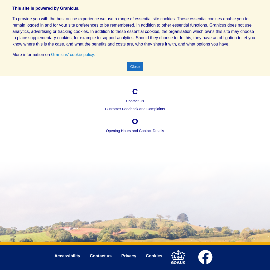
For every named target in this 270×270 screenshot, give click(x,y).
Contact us (101, 256)
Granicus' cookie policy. (73, 54)
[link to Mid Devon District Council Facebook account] (207, 256)
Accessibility (67, 256)
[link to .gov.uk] (180, 256)
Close (135, 66)
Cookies (154, 256)
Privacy (128, 256)
